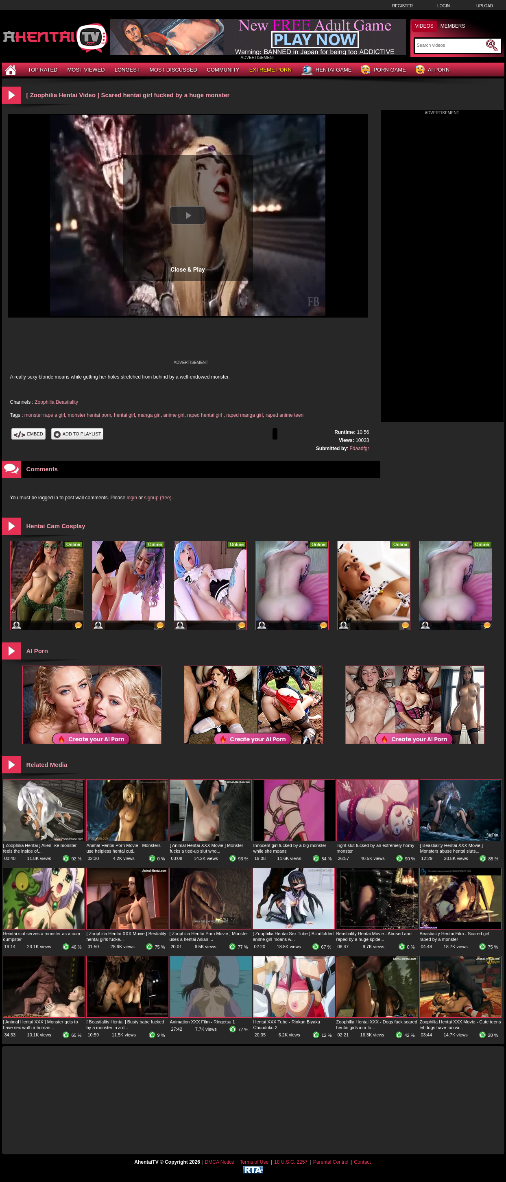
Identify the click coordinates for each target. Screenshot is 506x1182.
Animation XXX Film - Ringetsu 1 (202, 1021)
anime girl (173, 415)
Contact (362, 1162)
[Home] (12, 70)
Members (453, 26)
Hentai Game (326, 70)
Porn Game (383, 70)
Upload (484, 6)
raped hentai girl (205, 415)
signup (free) (157, 498)
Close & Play (187, 269)
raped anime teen (284, 415)
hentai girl (124, 415)
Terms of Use (254, 1162)
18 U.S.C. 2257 (291, 1162)
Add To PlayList (77, 433)
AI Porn (432, 70)
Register (402, 6)
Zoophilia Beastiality (56, 402)
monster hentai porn (89, 415)
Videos (424, 26)
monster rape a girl (44, 415)
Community (223, 70)
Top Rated (43, 70)
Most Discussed (173, 70)
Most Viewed (86, 70)
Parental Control (331, 1162)
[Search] (450, 45)
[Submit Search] (491, 45)
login (132, 498)
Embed (28, 433)
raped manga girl (244, 415)
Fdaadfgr (359, 448)
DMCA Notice (219, 1162)
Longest (127, 70)
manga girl (149, 415)
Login (443, 6)
